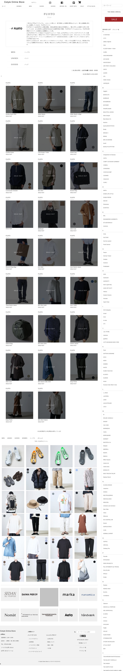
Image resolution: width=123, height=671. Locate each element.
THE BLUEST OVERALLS (107, 660)
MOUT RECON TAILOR (106, 473)
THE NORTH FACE (105, 667)
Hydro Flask (103, 302)
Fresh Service (103, 244)
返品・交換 (50, 645)
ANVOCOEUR (104, 62)
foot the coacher (104, 241)
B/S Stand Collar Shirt (44, 381)
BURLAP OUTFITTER (106, 146)
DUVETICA (103, 207)
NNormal (102, 516)
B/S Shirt (40, 190)
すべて (4, 6)
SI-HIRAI (102, 614)
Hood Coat (73, 152)
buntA (101, 143)
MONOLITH (103, 470)
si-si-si (102, 617)
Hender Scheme (104, 295)
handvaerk (103, 277)
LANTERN (103, 396)
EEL (101, 215)
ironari (102, 313)
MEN (30, 6)
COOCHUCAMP (104, 172)
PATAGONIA (103, 560)
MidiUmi (102, 456)
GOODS (53, 6)
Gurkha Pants (10, 152)
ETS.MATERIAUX (104, 222)
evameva (102, 226)
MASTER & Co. (104, 442)
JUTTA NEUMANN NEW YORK (108, 342)
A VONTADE (103, 34)
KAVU (101, 357)
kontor (102, 381)
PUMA (102, 577)
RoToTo (102, 592)
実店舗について (83, 643)
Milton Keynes (103, 459)
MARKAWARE (104, 435)
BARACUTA (103, 94)
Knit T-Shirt (73, 305)
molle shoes (103, 466)
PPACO (102, 573)
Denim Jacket (74, 343)
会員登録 (31, 642)
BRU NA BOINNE (104, 140)
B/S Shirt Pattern (43, 420)
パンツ (26, 58)
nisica (101, 512)
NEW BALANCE (104, 499)
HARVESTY (103, 281)
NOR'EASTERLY (104, 526)
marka (102, 432)
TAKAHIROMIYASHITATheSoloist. (108, 656)
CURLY (102, 182)
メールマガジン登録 (34, 645)
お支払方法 (50, 638)
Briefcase (40, 229)
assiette (102, 73)
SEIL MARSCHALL (105, 610)
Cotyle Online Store (43, 661)
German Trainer (104, 256)
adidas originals (104, 41)
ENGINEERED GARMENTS (107, 219)
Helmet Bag (9, 343)
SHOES (42, 6)
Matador (102, 446)
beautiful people (104, 108)
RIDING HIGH (103, 588)
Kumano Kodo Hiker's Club (107, 385)
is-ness (102, 320)
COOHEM (103, 175)
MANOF (102, 421)
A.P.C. (102, 38)
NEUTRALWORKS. (105, 495)
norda (101, 530)
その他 (49, 648)
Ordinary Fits (103, 548)
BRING (102, 136)
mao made (103, 425)
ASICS (102, 69)
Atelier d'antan (104, 80)
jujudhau (102, 338)
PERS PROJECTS (105, 563)
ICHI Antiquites (104, 310)
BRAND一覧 (63, 6)
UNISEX (14, 58)
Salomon (102, 603)
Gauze (102, 252)
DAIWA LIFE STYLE (105, 194)
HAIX (101, 274)
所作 (101, 648)
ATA (101, 76)
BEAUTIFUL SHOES (105, 112)
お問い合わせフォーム (7, 650)
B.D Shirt (40, 267)
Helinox (102, 291)
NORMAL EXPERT (105, 533)
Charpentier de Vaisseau (106, 154)
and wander (103, 59)
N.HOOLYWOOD (104, 485)
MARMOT (102, 439)
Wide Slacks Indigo (75, 114)
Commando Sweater (12, 190)
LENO (102, 399)
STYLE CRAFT (104, 645)
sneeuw (102, 621)
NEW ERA (103, 502)
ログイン (33, 2)
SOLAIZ (102, 631)
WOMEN (19, 6)
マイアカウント (33, 648)
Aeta (101, 45)
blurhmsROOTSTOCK (106, 126)
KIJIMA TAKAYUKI (105, 371)
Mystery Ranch (104, 477)
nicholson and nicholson (106, 506)
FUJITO (49, 13)
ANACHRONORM (105, 55)
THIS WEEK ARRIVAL (111, 12)
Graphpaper (103, 266)
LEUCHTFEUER (104, 403)
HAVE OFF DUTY (104, 288)
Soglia (102, 628)
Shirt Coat (73, 229)
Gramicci (102, 262)
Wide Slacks (41, 114)
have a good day (104, 284)
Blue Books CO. (104, 119)
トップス (27, 52)
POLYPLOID (103, 570)
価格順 (91, 70)
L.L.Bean (102, 392)
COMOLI (102, 165)
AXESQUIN (103, 83)
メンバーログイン (33, 638)
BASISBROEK (104, 101)
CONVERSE (103, 168)
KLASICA (102, 374)
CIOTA (102, 158)
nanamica (102, 488)
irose (101, 317)
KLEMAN (102, 378)
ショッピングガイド (51, 635)
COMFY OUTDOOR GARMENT (108, 161)
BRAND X (102, 133)
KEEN (102, 360)
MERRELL (103, 449)
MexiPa (102, 452)
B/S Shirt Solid (42, 305)
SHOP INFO (73, 6)
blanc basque (103, 115)
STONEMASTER (104, 638)
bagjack (102, 91)
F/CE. (101, 234)
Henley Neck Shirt (11, 114)
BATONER (103, 105)
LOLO (101, 406)
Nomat (102, 523)
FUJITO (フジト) (42, 441)
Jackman (102, 335)
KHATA (102, 367)
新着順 (96, 70)
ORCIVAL (102, 545)
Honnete (102, 298)
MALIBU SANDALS (105, 418)
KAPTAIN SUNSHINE (105, 353)
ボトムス (40, 438)
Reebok (102, 585)
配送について (51, 642)
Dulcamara (103, 204)
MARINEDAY (103, 428)
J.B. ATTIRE (103, 331)
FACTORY (103, 237)
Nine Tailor (103, 509)
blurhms (102, 122)
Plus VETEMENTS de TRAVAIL (108, 567)
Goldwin (102, 259)
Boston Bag (73, 190)
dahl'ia (102, 190)
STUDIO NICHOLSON (106, 641)
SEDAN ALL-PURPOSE (106, 607)
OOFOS (102, 541)
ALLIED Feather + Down (106, 48)
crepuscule (103, 179)
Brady (101, 129)
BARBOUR (103, 98)
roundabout (103, 595)
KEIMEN (102, 364)
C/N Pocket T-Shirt (43, 152)
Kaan (101, 350)
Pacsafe (102, 556)
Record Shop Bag (11, 267)
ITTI (101, 323)
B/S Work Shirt (42, 343)
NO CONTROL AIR (105, 519)
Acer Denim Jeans (75, 267)
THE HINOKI (103, 663)
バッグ (26, 64)
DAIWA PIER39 (104, 197)
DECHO (102, 201)
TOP (36, 441)
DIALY (82, 6)
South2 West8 (103, 634)
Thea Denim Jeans (11, 305)
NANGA (102, 492)
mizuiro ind (103, 463)
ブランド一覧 (82, 647)
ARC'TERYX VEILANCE (106, 66)
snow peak (103, 624)
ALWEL (102, 52)
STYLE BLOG (91, 6)
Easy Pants (73, 381)
